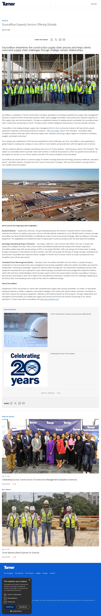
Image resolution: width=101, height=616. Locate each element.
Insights (38, 573)
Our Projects (29, 573)
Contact (52, 573)
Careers (45, 573)
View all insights (50, 393)
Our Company (8, 573)
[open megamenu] (73, 4)
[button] (17, 611)
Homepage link (9, 567)
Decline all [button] (23, 607)
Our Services (19, 573)
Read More (9, 484)
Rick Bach (73, 149)
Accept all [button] (10, 607)
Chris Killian (54, 131)
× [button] (29, 580)
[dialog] (17, 596)
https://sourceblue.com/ (49, 299)
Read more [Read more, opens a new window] (18, 590)
